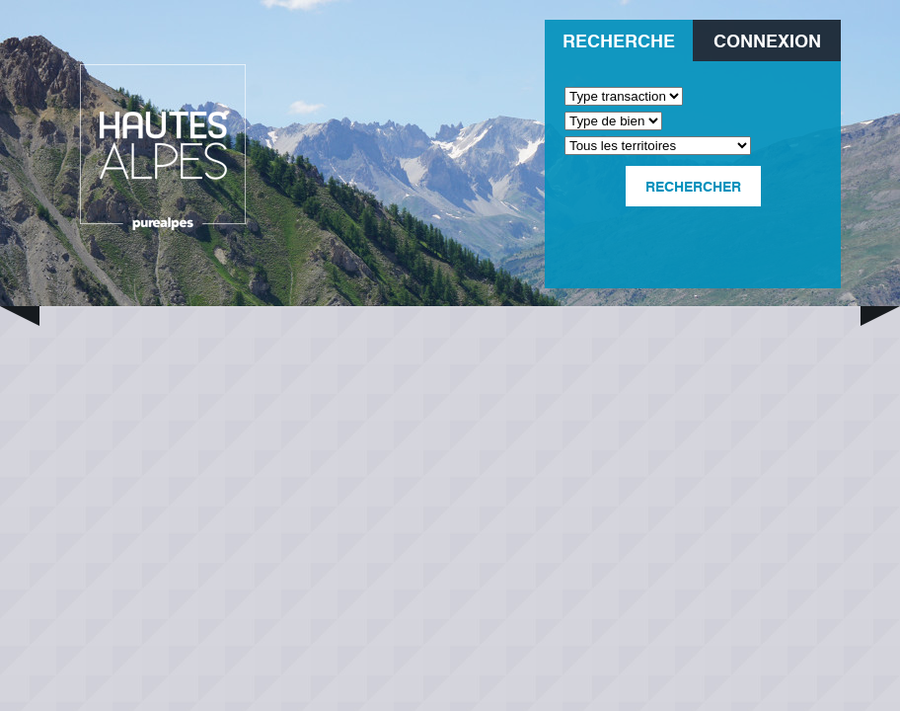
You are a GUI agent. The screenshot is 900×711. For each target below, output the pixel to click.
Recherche (618, 40)
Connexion (767, 40)
